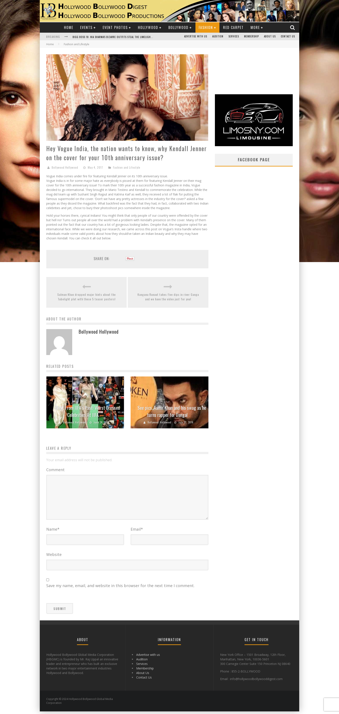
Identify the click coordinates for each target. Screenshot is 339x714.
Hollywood (148, 27)
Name (52, 531)
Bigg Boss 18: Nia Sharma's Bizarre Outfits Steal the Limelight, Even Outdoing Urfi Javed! (130, 37)
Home (68, 27)
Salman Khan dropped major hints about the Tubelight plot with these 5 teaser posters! (86, 296)
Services (234, 36)
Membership (251, 36)
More (255, 27)
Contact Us (288, 36)
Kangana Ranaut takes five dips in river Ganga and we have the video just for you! (168, 296)
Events (86, 27)
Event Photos (115, 27)
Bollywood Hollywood (65, 167)
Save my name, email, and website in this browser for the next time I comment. (120, 588)
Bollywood (178, 27)
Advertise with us (195, 36)
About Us (270, 36)
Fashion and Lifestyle (126, 167)
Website (54, 557)
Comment (55, 469)
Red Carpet (233, 27)
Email (137, 531)
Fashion (206, 27)
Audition (217, 36)
